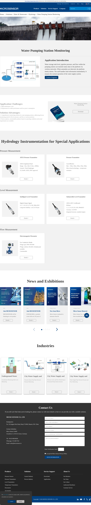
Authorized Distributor (69, 485)
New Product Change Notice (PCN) (32, 1)
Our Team (65, 479)
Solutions (43, 8)
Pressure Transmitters (10, 479)
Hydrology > (33, 14)
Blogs (82, 3)
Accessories (8, 491)
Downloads (47, 476)
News (78, 3)
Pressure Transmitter (72, 157)
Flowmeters (8, 488)
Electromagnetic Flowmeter (28, 236)
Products (36, 8)
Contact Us (73, 3)
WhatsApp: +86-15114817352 (63, 3)
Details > (26, 179)
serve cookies (5, 494)
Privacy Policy (63, 454)
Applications (47, 479)
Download (80, 111)
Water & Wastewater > (21, 14)
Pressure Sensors (9, 476)
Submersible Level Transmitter (75, 197)
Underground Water (9, 376)
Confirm (11, 501)
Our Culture (66, 482)
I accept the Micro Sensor (56, 454)
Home (2, 14)
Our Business (66, 476)
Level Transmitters (9, 482)
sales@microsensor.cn (15, 443)
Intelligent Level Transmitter (29, 197)
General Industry (28, 476)
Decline (20, 501)
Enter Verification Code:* (51, 449)
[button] (57, 329)
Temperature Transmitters (11, 485)
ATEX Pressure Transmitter (28, 157)
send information (53, 457)
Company (62, 8)
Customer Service (67, 488)
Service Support (53, 8)
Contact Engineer (51, 77)
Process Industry (28, 479)
